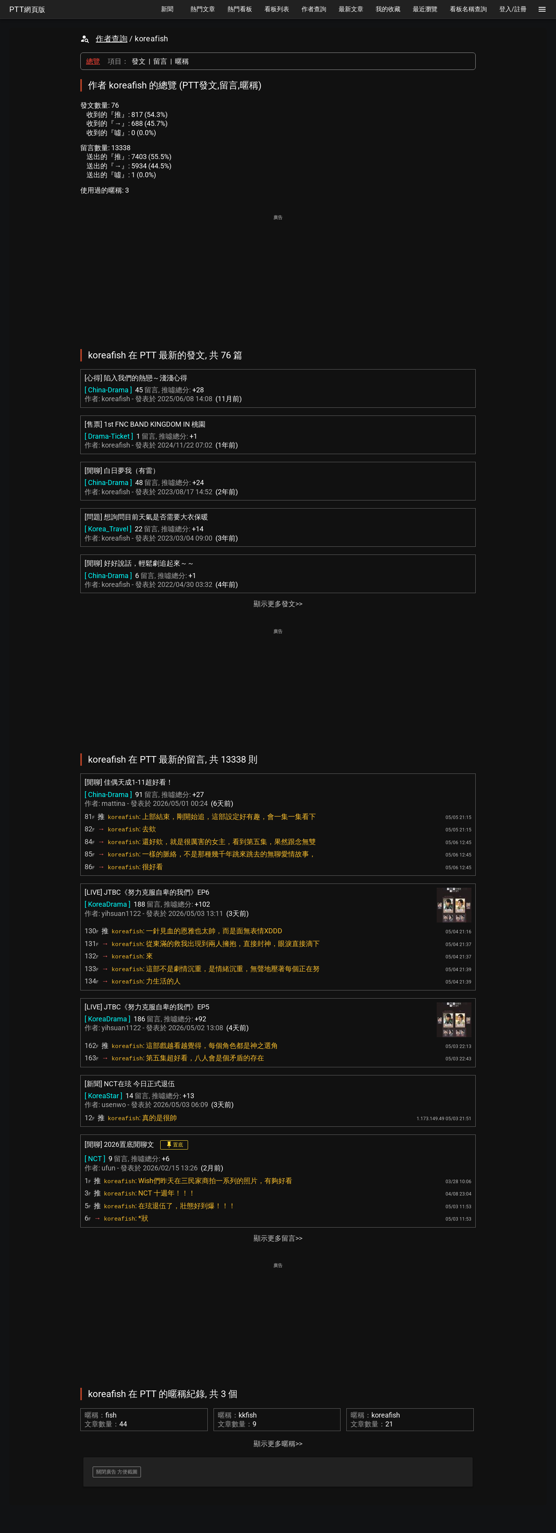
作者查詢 (111, 38)
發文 (139, 61)
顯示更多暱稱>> (278, 1444)
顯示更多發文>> (278, 604)
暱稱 (182, 61)
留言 (160, 61)
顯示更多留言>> (278, 1238)
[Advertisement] (278, 276)
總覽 (93, 61)
